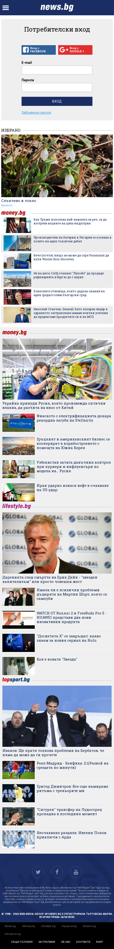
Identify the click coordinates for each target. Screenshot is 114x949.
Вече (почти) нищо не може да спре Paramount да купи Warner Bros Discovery (71, 257)
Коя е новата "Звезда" (57, 659)
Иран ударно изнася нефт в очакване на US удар (73, 487)
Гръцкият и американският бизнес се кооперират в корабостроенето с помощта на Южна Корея (73, 443)
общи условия (22, 942)
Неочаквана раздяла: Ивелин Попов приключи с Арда (71, 834)
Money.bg (29, 926)
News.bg (10, 926)
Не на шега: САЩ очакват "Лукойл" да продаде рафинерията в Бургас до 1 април (69, 275)
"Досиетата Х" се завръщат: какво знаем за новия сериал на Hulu (69, 638)
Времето (7, 205)
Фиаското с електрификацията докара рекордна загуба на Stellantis (74, 418)
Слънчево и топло (18, 200)
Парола (28, 80)
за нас (65, 942)
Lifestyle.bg (48, 926)
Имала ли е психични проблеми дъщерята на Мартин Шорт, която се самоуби (72, 594)
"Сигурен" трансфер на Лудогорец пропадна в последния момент (69, 811)
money (16, 213)
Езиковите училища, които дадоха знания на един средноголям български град (69, 293)
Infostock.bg (13, 934)
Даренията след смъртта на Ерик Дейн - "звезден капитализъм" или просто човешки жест (49, 579)
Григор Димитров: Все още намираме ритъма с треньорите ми (72, 788)
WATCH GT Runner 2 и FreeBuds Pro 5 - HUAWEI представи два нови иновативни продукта (72, 617)
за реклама (46, 942)
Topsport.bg (69, 926)
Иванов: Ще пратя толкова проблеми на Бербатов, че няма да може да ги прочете (53, 752)
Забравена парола (36, 112)
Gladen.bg (89, 926)
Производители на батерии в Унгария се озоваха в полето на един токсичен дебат (72, 239)
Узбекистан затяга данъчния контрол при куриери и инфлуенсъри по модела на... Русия (74, 466)
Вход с (38, 50)
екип (99, 942)
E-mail (27, 63)
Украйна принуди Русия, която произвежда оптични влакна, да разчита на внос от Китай (54, 405)
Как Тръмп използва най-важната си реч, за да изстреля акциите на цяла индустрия (70, 221)
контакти (83, 942)
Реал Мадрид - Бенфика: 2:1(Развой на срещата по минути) (72, 765)
